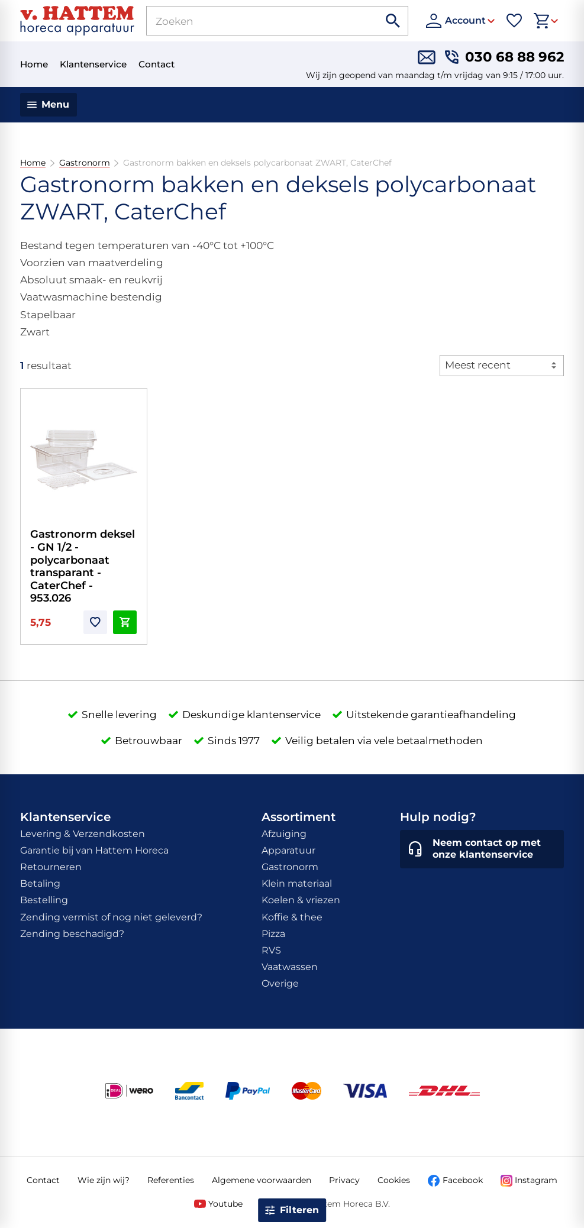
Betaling (40, 883)
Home (33, 163)
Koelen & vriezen (301, 900)
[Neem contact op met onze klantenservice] (482, 849)
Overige (280, 983)
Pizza (273, 933)
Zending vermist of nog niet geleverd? (111, 917)
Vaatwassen (290, 966)
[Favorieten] (514, 20)
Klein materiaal (297, 883)
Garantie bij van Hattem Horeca (94, 850)
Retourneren (51, 866)
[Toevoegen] (95, 622)
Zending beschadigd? (72, 933)
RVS (271, 950)
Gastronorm (84, 163)
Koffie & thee (292, 917)
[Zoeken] (249, 21)
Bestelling (44, 900)
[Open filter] (292, 1210)
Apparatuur (288, 850)
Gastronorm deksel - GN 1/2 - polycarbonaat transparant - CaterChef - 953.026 (82, 566)
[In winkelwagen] (125, 622)
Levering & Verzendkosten (82, 833)
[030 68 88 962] (504, 57)
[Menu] (49, 105)
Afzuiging (284, 833)
